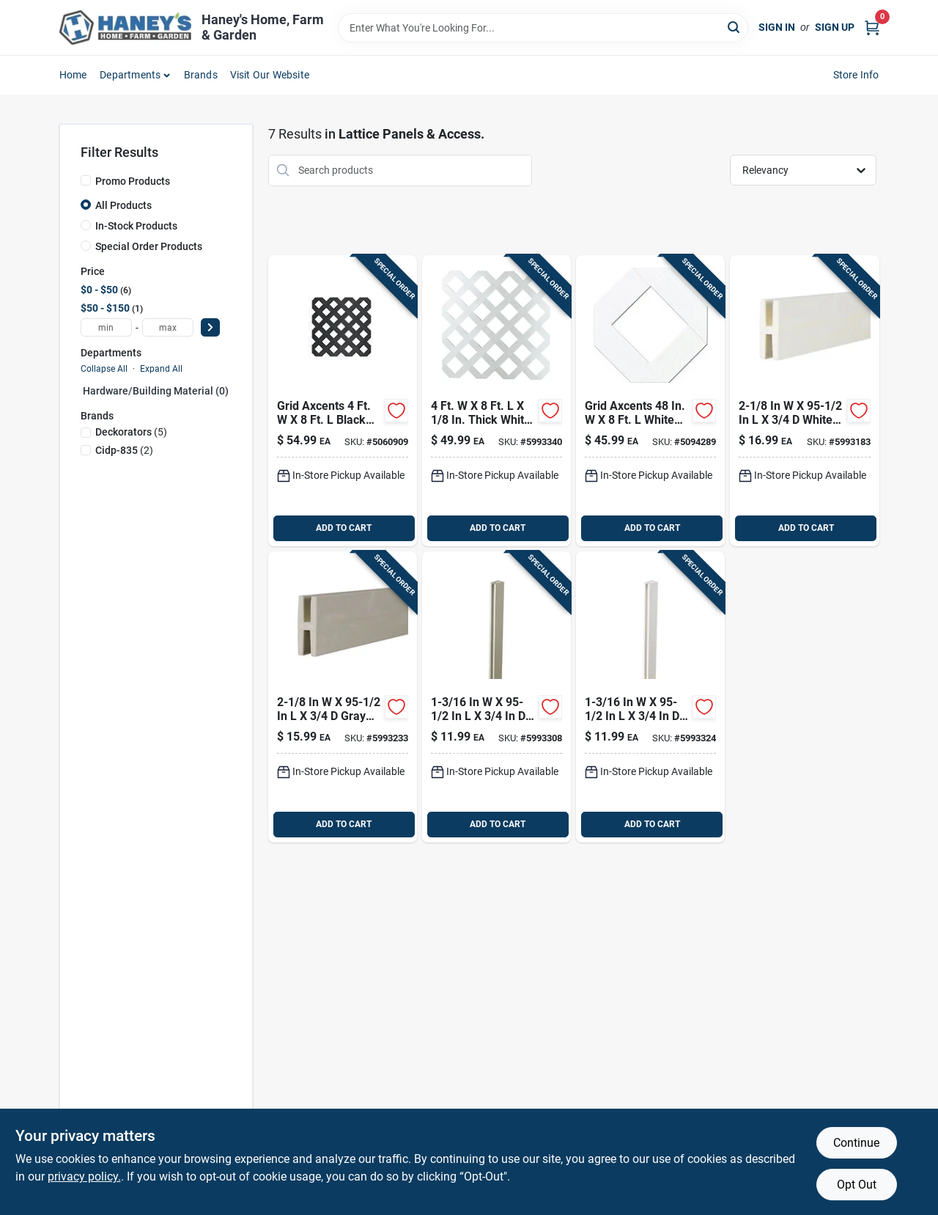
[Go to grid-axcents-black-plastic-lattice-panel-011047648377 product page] (342, 400)
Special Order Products (148, 246)
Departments (130, 75)
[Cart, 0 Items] (872, 27)
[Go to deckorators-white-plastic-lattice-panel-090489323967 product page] (496, 400)
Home (73, 75)
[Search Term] (543, 28)
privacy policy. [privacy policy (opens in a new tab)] (84, 1176)
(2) (124, 450)
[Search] (734, 27)
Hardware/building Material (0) (156, 391)
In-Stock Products (136, 226)
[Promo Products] (86, 180)
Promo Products (132, 181)
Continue (856, 1143)
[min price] (106, 327)
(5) (131, 432)
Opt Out (856, 1185)
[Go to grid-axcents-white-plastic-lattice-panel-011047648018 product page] (650, 400)
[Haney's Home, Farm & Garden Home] (125, 27)
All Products (123, 205)
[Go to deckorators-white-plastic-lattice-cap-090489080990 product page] (650, 697)
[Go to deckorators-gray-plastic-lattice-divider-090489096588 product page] (342, 697)
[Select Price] (210, 327)
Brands (201, 75)
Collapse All (104, 369)
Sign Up (834, 27)
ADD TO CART (344, 528)
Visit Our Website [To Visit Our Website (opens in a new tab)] (269, 75)
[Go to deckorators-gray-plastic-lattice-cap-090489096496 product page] (496, 697)
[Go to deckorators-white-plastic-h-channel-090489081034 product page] (804, 400)
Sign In (776, 27)
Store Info (856, 75)
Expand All (161, 369)
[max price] (167, 327)
